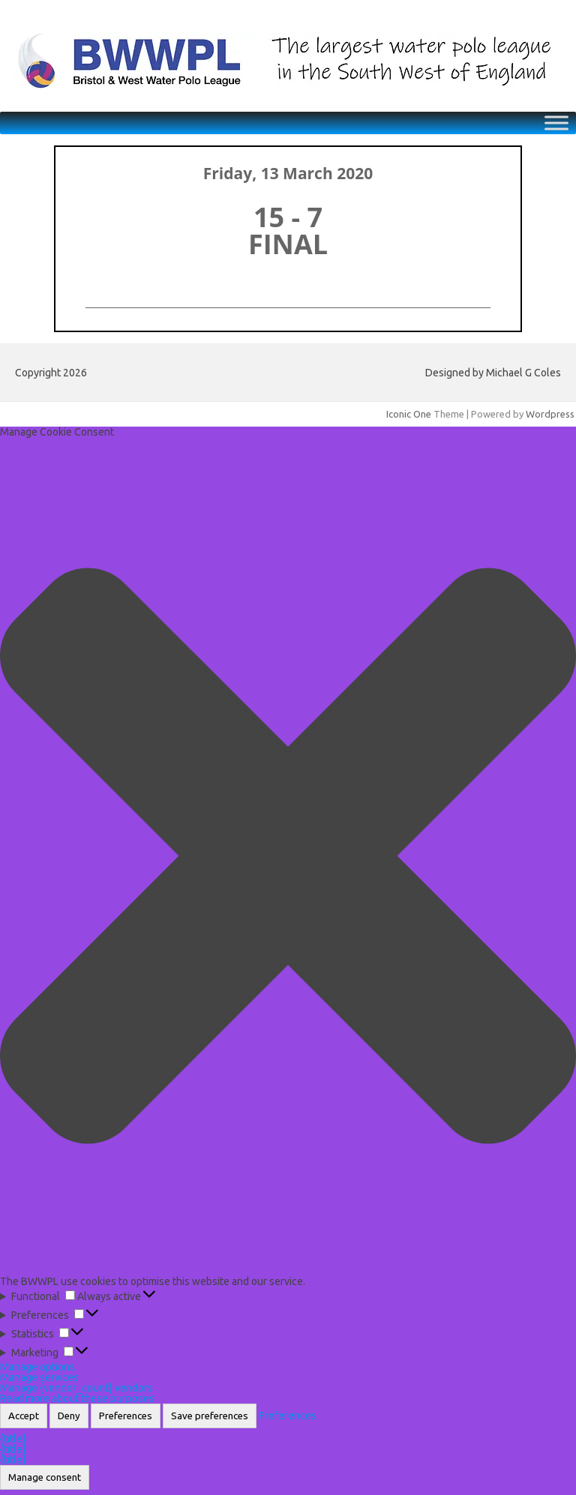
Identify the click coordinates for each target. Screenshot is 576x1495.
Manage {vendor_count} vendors (76, 1388)
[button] (288, 856)
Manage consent (44, 1477)
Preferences (125, 1416)
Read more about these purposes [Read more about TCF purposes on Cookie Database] (77, 1398)
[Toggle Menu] (556, 122)
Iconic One (408, 414)
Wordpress (550, 414)
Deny (69, 1416)
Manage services (39, 1377)
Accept (23, 1416)
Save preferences (209, 1416)
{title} (13, 1439)
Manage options (37, 1367)
